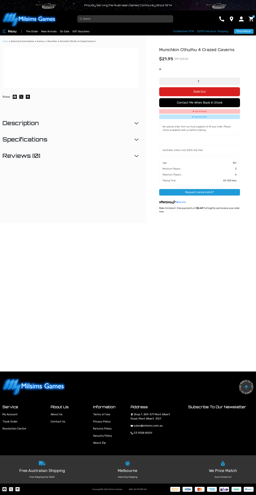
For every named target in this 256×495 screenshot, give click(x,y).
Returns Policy (102, 428)
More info (172, 202)
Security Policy (102, 435)
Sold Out (199, 91)
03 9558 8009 (141, 432)
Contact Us (58, 421)
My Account (10, 414)
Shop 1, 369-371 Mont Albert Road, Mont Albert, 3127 (150, 416)
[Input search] (125, 19)
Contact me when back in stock (199, 102)
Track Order (9, 421)
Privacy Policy (102, 421)
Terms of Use (101, 414)
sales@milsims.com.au (147, 425)
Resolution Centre (14, 428)
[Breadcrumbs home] (5, 41)
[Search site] (81, 18)
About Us (57, 414)
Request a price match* (199, 192)
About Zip (99, 442)
